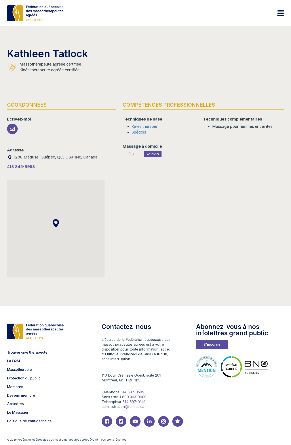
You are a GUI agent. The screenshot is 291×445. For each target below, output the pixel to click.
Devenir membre (21, 395)
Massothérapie (19, 369)
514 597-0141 (134, 402)
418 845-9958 (21, 166)
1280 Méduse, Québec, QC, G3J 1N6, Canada (52, 157)
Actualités (15, 404)
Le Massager (18, 412)
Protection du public (23, 378)
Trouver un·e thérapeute (27, 352)
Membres (15, 387)
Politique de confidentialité (29, 421)
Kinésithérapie (144, 126)
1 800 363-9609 (133, 397)
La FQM (13, 361)
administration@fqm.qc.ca (123, 406)
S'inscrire (212, 344)
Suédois (138, 132)
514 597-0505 (132, 392)
